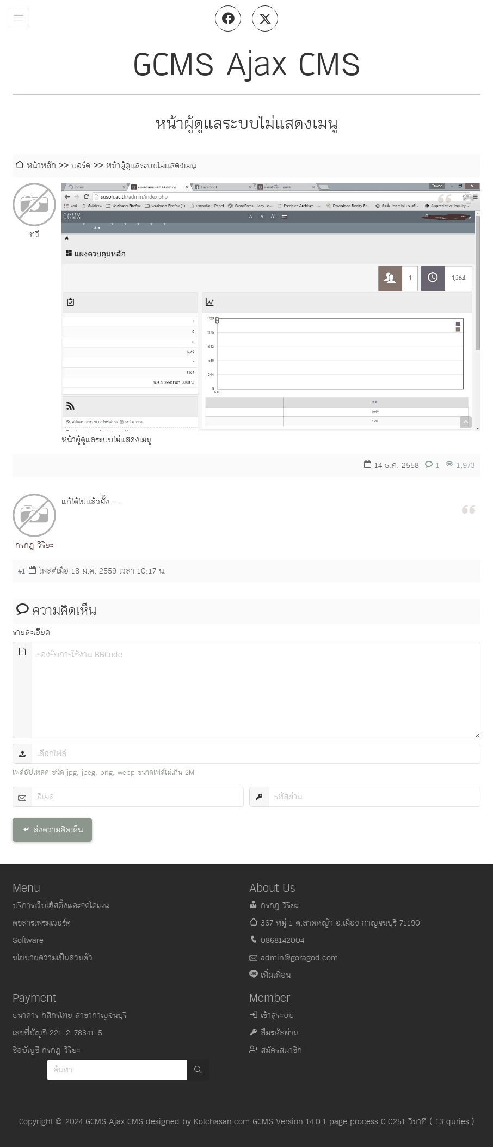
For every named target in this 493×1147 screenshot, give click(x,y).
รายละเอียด (31, 632)
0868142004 (282, 940)
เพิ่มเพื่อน (276, 975)
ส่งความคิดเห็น (58, 830)
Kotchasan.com (222, 1121)
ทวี (34, 235)
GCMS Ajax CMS (114, 1121)
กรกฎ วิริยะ (34, 545)
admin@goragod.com (299, 958)
